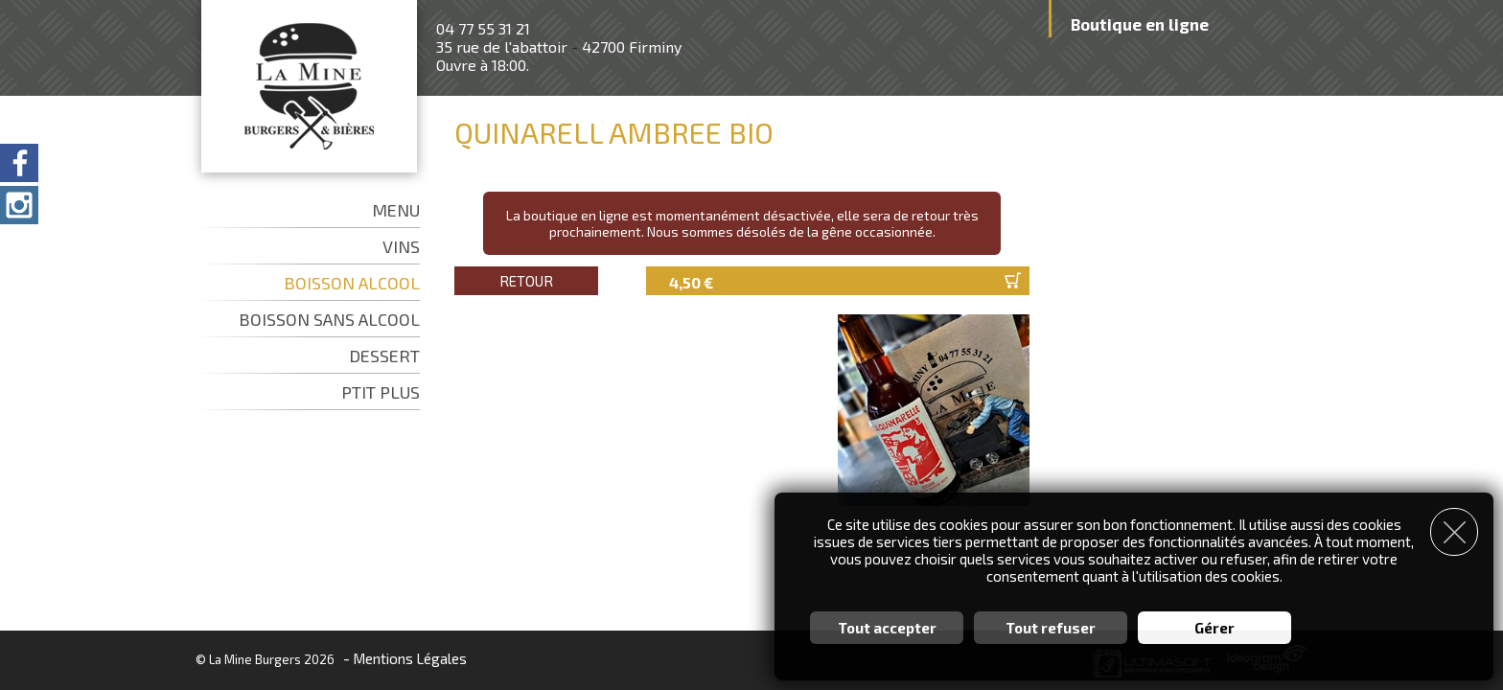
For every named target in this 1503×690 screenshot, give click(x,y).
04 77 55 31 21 (483, 28)
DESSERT (384, 355)
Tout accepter (887, 627)
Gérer (1214, 627)
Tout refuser (1051, 627)
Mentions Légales (410, 658)
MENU (396, 209)
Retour (526, 280)
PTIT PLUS (380, 391)
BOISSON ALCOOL (352, 282)
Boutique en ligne (1140, 24)
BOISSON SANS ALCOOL (329, 319)
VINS (401, 246)
